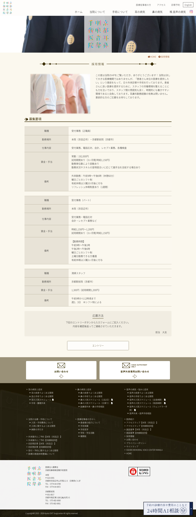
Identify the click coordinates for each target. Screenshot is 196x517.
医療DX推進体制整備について (41, 453)
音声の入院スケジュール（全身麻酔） (146, 399)
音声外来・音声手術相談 (140, 413)
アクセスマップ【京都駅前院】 (140, 425)
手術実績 (84, 425)
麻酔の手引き (37, 429)
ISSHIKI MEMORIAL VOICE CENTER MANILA (144, 449)
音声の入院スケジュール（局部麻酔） (146, 403)
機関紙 (83, 436)
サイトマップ (132, 446)
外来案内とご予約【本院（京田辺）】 (45, 436)
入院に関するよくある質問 (43, 425)
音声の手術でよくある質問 (141, 396)
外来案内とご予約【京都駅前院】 (43, 440)
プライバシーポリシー (136, 443)
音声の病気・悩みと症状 (137, 389)
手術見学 (84, 429)
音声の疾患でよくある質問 (141, 392)
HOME (152, 56)
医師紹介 (130, 419)
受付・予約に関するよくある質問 (43, 450)
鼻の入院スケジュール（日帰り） (95, 403)
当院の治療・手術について (40, 419)
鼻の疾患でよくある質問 (91, 392)
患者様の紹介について (90, 422)
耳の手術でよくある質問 (42, 396)
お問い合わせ (132, 439)
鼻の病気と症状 (84, 389)
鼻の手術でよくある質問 (91, 396)
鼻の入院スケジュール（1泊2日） (95, 399)
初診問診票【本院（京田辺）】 (42, 443)
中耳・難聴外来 (38, 403)
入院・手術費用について (42, 422)
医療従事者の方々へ (86, 419)
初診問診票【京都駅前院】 (40, 446)
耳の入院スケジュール (41, 399)
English (188, 4)
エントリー (98, 345)
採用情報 (164, 56)
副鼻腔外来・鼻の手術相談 (92, 406)
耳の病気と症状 (35, 389)
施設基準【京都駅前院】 (137, 432)
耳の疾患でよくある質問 (42, 392)
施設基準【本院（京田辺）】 (139, 429)
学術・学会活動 (87, 432)
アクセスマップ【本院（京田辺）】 (142, 422)
